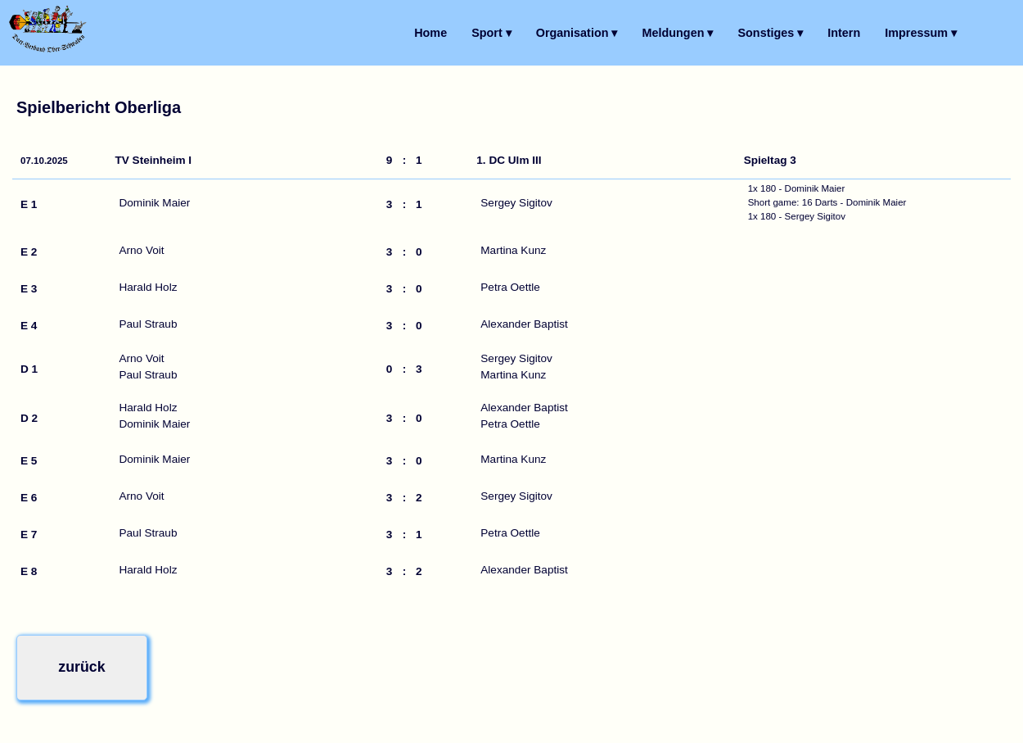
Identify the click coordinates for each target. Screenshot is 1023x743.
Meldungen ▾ (678, 32)
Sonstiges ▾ (770, 32)
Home (430, 32)
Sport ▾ (491, 32)
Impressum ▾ (921, 32)
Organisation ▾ (577, 32)
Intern (843, 32)
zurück (75, 664)
